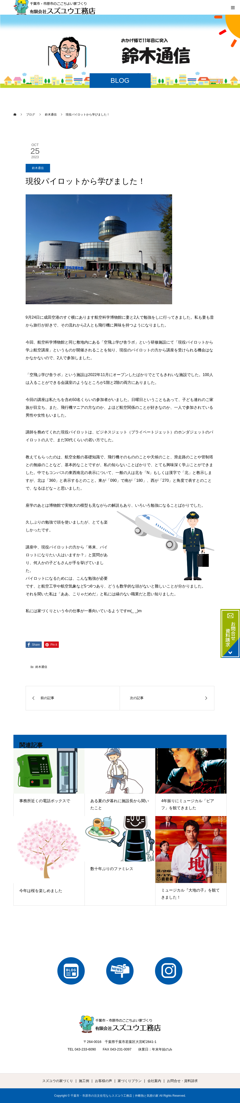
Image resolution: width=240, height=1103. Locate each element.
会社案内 (154, 1081)
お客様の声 (103, 1081)
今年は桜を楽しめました (40, 891)
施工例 (84, 1081)
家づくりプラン (130, 1081)
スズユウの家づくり (57, 1081)
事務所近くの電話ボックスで (44, 801)
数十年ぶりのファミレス (111, 869)
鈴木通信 (38, 168)
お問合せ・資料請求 (182, 1081)
